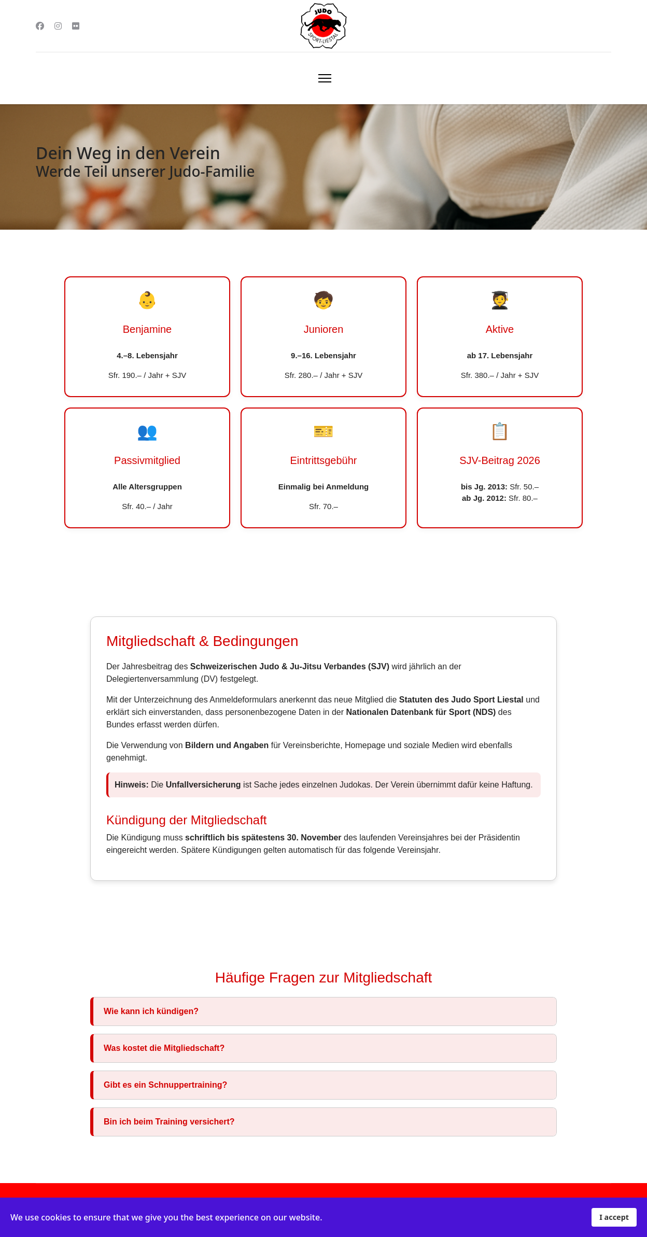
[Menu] (324, 78)
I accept (614, 1217)
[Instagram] (58, 26)
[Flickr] (75, 26)
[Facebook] (40, 26)
